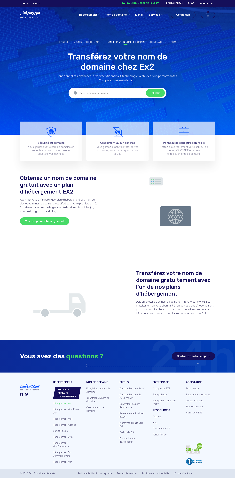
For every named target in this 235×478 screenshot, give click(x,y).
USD (35, 3)
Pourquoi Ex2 (174, 3)
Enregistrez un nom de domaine (80, 42)
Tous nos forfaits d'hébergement (67, 393)
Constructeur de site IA (131, 388)
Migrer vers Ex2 (194, 412)
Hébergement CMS (63, 437)
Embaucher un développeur (127, 440)
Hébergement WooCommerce (61, 445)
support (205, 3)
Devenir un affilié (161, 428)
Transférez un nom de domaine (125, 42)
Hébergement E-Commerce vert (61, 454)
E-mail (139, 14)
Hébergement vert (62, 403)
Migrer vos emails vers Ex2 (131, 425)
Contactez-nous (194, 400)
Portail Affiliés (160, 434)
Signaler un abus (195, 406)
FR (24, 3)
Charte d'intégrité (183, 473)
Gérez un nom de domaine (95, 409)
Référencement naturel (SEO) (131, 415)
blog (191, 3)
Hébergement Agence (64, 425)
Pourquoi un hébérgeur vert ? (141, 3)
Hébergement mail (62, 419)
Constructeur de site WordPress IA (130, 396)
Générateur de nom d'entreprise (129, 406)
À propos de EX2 (161, 388)
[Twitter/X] (26, 395)
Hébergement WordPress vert (66, 411)
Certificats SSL (127, 432)
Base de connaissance (198, 394)
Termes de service (127, 473)
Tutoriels (157, 416)
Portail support (193, 388)
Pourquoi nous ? (161, 394)
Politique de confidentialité (155, 473)
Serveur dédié (60, 431)
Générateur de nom (163, 42)
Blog (155, 422)
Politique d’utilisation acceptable (95, 473)
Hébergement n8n (62, 462)
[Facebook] (21, 395)
